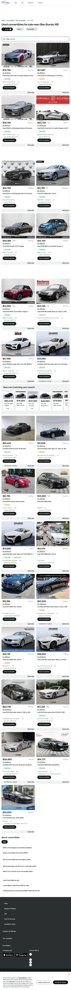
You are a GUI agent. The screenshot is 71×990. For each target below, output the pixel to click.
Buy (16, 3)
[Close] (69, 974)
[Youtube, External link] (30, 959)
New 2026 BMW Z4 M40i (8, 404)
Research (30, 3)
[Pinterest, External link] (30, 965)
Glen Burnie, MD (20, 20)
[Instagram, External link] (30, 962)
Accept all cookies (60, 982)
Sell (22, 3)
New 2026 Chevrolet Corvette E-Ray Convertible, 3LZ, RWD (33, 407)
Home (3, 20)
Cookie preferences (44, 982)
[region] (35, 980)
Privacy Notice (22, 978)
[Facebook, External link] (30, 957)
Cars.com (12, 981)
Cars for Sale (10, 20)
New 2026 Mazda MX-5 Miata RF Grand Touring (45, 406)
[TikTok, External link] (30, 954)
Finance (40, 3)
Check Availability (9, 87)
